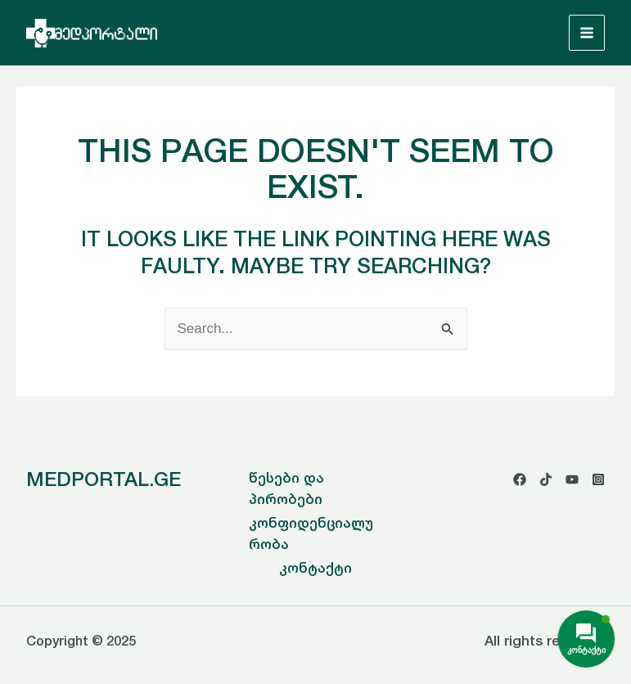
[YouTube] (572, 479)
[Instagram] (598, 479)
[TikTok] (545, 479)
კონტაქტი (315, 568)
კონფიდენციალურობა (311, 533)
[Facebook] (519, 479)
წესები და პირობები (286, 488)
